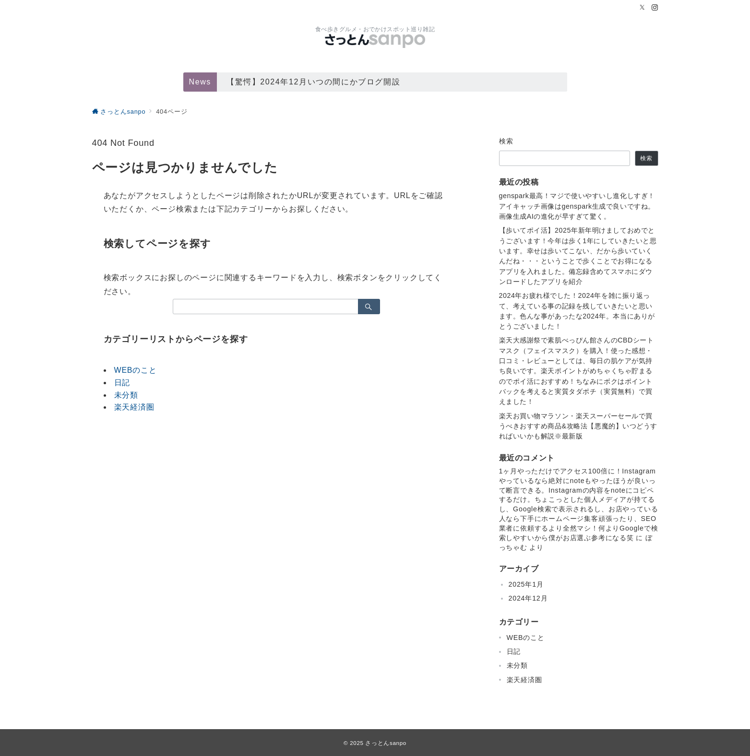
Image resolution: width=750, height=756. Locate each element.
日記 (122, 382)
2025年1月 (526, 584)
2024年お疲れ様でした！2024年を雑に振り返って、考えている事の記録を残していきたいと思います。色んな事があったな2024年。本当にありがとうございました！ (577, 311)
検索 (506, 141)
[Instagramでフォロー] (655, 8)
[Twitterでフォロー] (642, 8)
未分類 (126, 395)
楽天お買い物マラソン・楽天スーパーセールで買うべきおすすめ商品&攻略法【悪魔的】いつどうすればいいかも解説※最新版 (578, 426)
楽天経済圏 (134, 407)
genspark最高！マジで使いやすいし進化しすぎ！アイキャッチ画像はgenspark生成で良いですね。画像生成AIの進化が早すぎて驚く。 (577, 206)
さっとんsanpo (385, 743)
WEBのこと (135, 370)
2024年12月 (528, 598)
